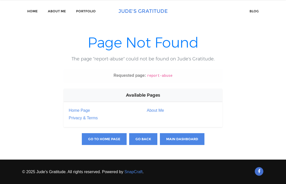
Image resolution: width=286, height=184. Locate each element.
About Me (57, 11)
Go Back (143, 139)
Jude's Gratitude (143, 11)
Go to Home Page (104, 139)
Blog (254, 11)
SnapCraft (133, 172)
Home (32, 11)
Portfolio (86, 11)
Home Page (79, 110)
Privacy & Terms (83, 118)
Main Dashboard (182, 139)
